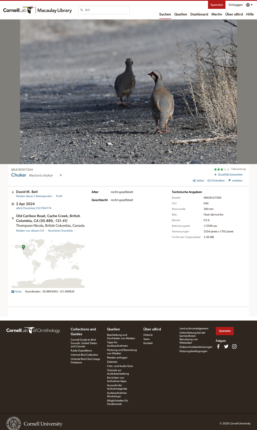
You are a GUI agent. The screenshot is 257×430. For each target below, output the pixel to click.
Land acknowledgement (193, 328)
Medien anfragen (117, 357)
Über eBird (234, 14)
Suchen (165, 14)
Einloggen (236, 4)
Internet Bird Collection (84, 354)
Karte (16, 291)
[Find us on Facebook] (218, 346)
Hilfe (250, 14)
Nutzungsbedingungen (193, 351)
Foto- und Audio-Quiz (120, 366)
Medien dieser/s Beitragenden (34, 196)
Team (146, 339)
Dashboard (199, 14)
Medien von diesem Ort (30, 230)
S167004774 (33, 208)
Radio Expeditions (81, 350)
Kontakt (148, 343)
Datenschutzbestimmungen (195, 347)
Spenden (216, 4)
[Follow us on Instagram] (234, 346)
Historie (148, 335)
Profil (59, 196)
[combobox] (107, 10)
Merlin (216, 14)
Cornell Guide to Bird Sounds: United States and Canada (84, 343)
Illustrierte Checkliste (60, 230)
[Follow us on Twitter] (226, 346)
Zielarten (112, 362)
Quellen (180, 14)
